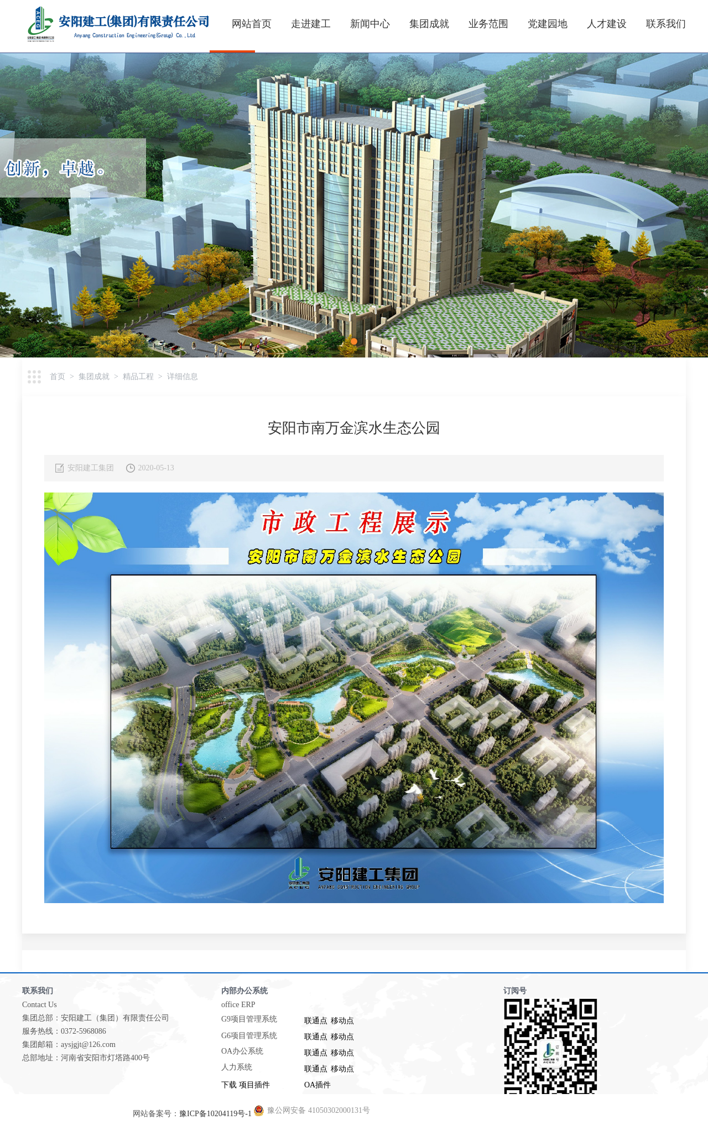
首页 (57, 376)
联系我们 (666, 23)
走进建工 (311, 23)
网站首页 (252, 23)
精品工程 (138, 376)
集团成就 (429, 23)
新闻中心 (370, 23)
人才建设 (607, 23)
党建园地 (548, 23)
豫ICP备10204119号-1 (215, 1114)
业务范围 (488, 23)
